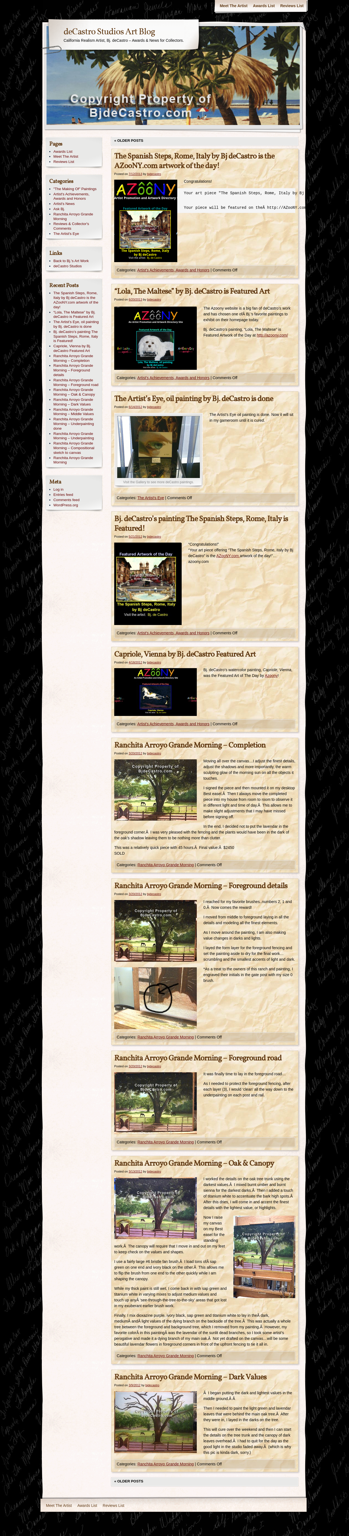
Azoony (271, 675)
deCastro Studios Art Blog (109, 32)
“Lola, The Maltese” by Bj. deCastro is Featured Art (192, 291)
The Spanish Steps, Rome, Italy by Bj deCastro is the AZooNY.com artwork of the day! (194, 161)
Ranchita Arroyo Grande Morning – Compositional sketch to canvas (73, 448)
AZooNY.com (228, 556)
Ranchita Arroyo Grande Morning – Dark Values (190, 1377)
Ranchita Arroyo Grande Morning (165, 865)
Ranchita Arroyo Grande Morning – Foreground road (198, 1058)
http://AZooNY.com (286, 207)
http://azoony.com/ (272, 335)
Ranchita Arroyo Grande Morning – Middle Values (73, 411)
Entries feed (63, 495)
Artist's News (64, 204)
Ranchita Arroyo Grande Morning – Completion (190, 745)
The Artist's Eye (150, 498)
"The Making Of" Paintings (75, 189)
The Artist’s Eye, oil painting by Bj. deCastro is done (193, 399)
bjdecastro (154, 174)
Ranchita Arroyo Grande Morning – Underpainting (73, 436)
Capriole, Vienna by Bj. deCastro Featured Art (185, 654)
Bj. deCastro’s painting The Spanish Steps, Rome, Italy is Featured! (201, 524)
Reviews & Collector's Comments (71, 226)
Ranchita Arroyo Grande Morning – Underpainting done (73, 423)
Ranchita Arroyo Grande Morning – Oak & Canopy (194, 1163)
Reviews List (292, 6)
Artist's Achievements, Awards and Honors (173, 270)
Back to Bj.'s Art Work (71, 261)
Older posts (128, 140)
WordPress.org (65, 505)
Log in (58, 489)
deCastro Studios (67, 266)
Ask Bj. (59, 209)
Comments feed (66, 500)
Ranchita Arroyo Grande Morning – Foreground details (200, 886)
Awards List (264, 6)
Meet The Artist (233, 6)
